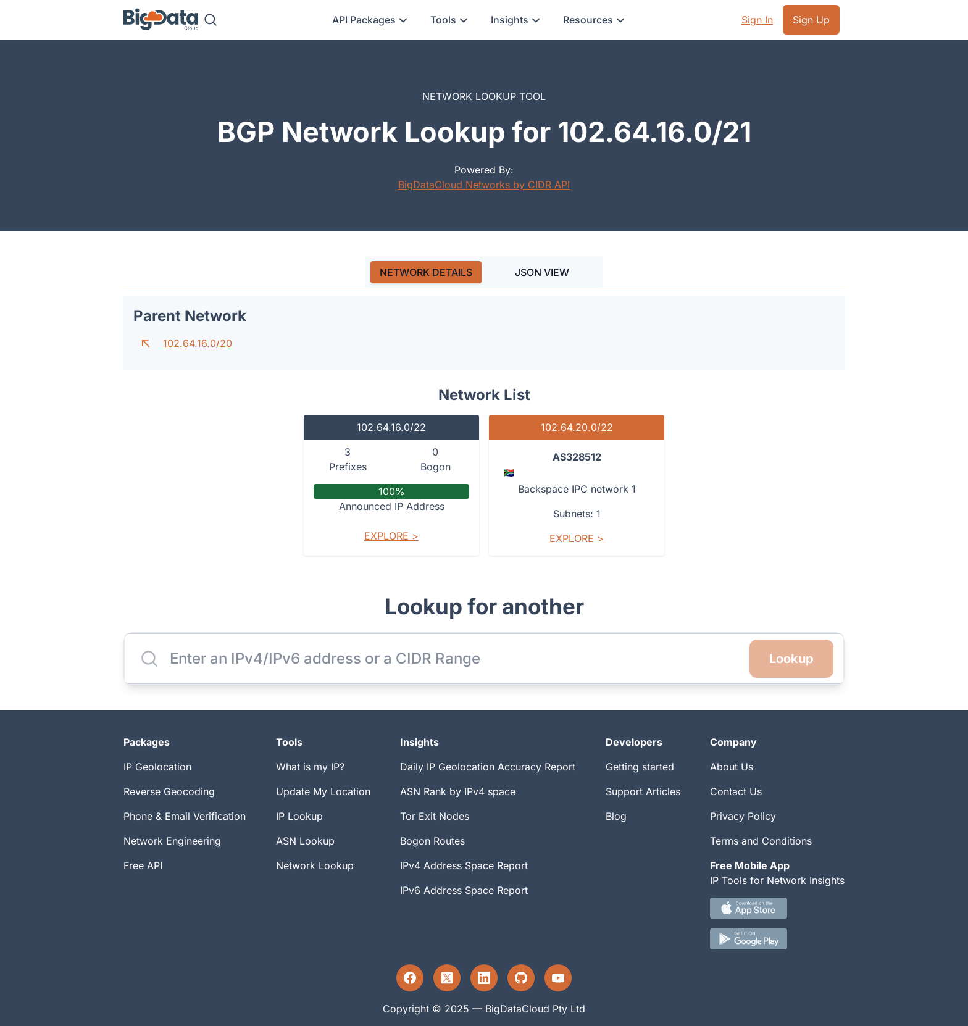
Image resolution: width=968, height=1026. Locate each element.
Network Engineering (172, 841)
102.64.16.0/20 (197, 343)
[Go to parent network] (145, 343)
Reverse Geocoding (169, 791)
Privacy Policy (743, 816)
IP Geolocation (157, 767)
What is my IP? (310, 767)
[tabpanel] (484, 430)
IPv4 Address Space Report (464, 865)
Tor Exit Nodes (434, 816)
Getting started (640, 767)
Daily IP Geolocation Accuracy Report (487, 767)
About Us (731, 767)
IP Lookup (299, 816)
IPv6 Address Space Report (464, 890)
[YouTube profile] (558, 977)
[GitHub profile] (521, 977)
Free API (142, 865)
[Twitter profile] (447, 977)
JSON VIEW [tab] (542, 272)
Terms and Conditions (761, 841)
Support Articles (643, 791)
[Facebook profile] (410, 977)
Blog (616, 816)
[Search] (210, 19)
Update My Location (323, 791)
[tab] (426, 272)
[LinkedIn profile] (484, 977)
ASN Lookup (305, 841)
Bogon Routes (432, 841)
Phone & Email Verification (184, 816)
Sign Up (811, 20)
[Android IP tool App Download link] (777, 938)
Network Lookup (315, 865)
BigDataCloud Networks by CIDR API (484, 184)
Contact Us (736, 791)
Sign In (757, 20)
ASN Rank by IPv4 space (457, 791)
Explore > (391, 536)
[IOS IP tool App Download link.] (777, 908)
